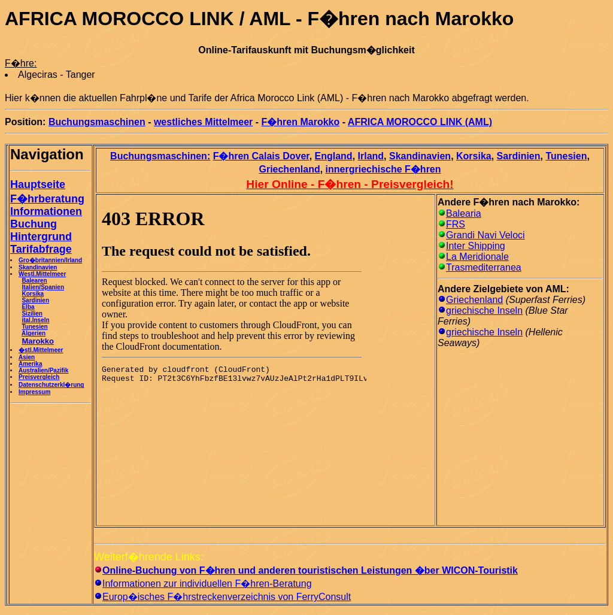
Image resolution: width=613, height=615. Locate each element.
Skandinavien (38, 267)
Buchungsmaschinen (96, 122)
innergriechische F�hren (383, 169)
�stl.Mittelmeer (41, 350)
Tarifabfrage (41, 249)
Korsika (33, 293)
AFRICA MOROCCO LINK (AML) (420, 122)
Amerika (30, 363)
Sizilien (32, 313)
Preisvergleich (39, 377)
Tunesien (34, 326)
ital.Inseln (35, 320)
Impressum (34, 392)
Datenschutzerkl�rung (51, 384)
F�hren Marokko (301, 122)
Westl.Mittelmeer (42, 274)
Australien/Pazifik (43, 370)
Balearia (463, 213)
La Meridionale (477, 257)
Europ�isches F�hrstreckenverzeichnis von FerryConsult (226, 597)
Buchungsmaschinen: (160, 156)
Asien (27, 357)
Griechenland (289, 169)
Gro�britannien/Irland (50, 260)
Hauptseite (37, 184)
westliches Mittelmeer (203, 122)
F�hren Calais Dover (261, 156)
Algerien (33, 333)
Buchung (33, 224)
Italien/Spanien (43, 287)
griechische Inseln (484, 310)
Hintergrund (41, 237)
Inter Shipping (475, 246)
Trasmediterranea (483, 267)
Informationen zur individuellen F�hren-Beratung (207, 583)
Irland (371, 156)
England (334, 156)
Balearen (34, 280)
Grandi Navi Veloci (485, 235)
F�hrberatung (47, 199)
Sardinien (35, 300)
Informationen (46, 211)
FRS (455, 224)
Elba (28, 307)
